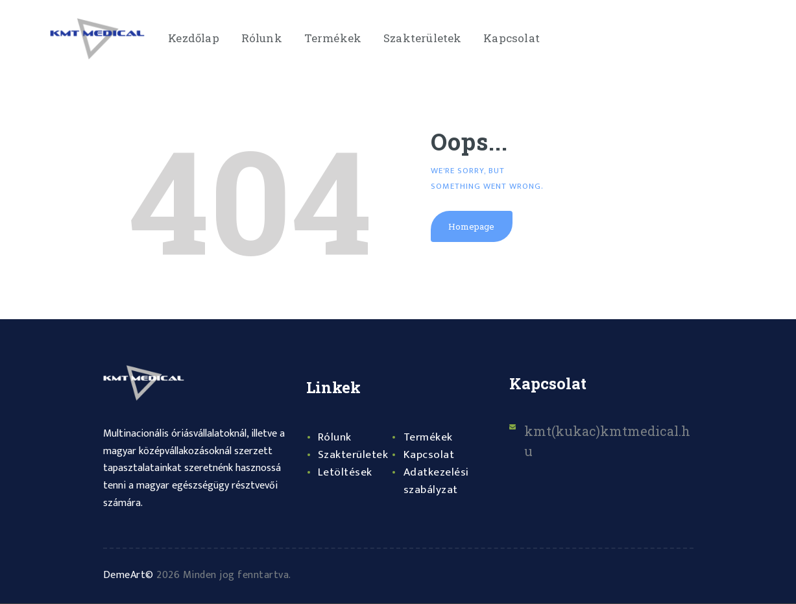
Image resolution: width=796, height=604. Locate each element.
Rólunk (335, 437)
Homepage (472, 227)
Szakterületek (353, 455)
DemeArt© (128, 575)
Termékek (429, 437)
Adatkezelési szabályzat (437, 481)
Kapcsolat (429, 455)
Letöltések (345, 472)
